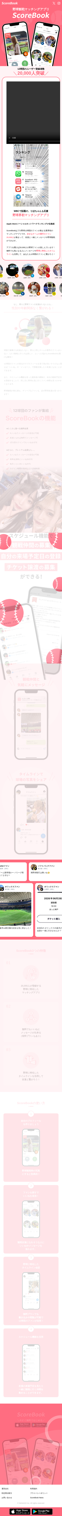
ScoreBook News (36, 1498)
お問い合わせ (7, 1498)
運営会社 (5, 1489)
